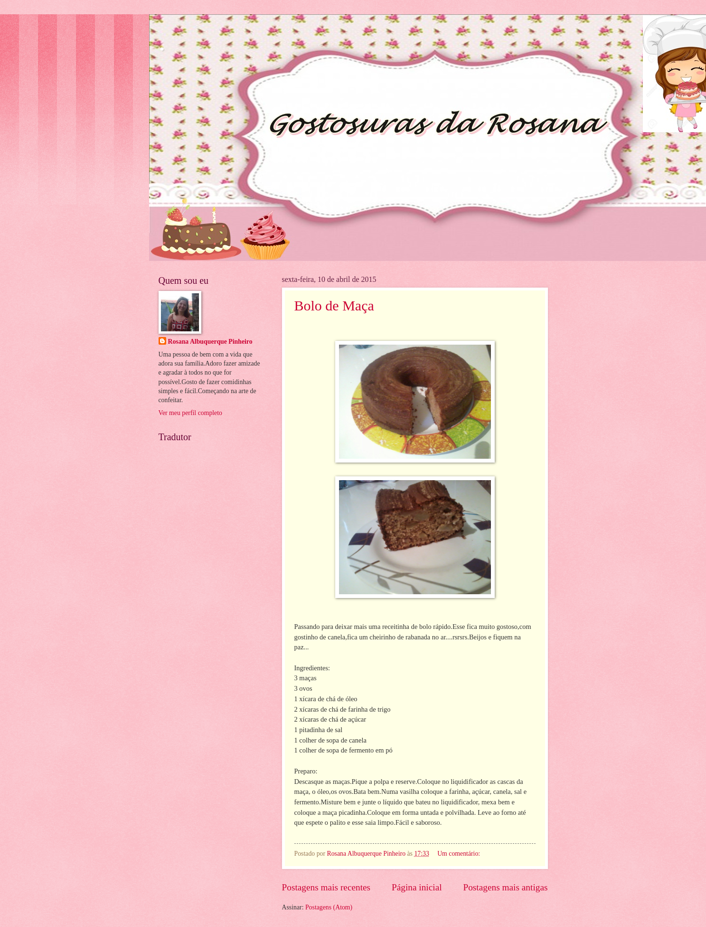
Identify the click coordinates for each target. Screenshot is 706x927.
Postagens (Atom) (328, 907)
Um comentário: (459, 853)
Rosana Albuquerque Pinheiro (210, 341)
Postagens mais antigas (505, 887)
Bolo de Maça (334, 305)
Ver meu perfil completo (190, 412)
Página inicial (417, 887)
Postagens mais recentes (326, 887)
